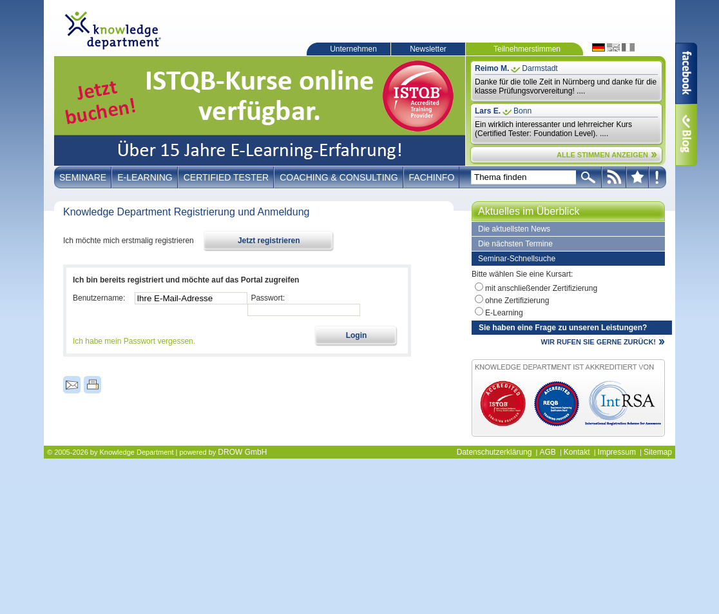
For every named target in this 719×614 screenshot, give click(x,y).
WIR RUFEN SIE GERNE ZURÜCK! (598, 342)
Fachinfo (432, 177)
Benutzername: (99, 297)
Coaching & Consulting (339, 177)
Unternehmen (353, 49)
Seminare (82, 177)
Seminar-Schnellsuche (516, 258)
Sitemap (658, 452)
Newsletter (428, 49)
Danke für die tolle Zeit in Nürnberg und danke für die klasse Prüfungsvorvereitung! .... (566, 86)
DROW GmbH (242, 452)
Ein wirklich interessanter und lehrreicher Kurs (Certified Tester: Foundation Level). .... (553, 129)
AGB (547, 452)
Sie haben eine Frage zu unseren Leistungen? (563, 327)
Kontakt (577, 452)
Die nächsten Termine (515, 243)
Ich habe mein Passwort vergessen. (134, 341)
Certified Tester (226, 177)
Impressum (617, 452)
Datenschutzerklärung (494, 452)
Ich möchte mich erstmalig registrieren (128, 240)
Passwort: (268, 297)
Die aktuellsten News (514, 228)
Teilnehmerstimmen (527, 49)
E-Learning (145, 177)
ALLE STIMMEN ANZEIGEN (602, 155)
